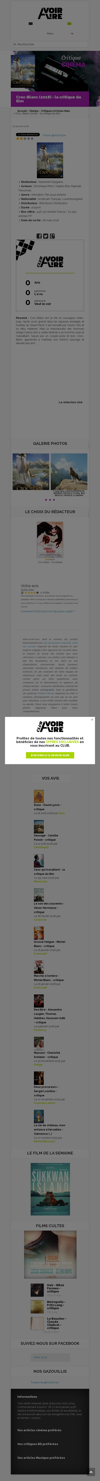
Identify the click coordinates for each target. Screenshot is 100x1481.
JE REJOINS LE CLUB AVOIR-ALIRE (50, 755)
